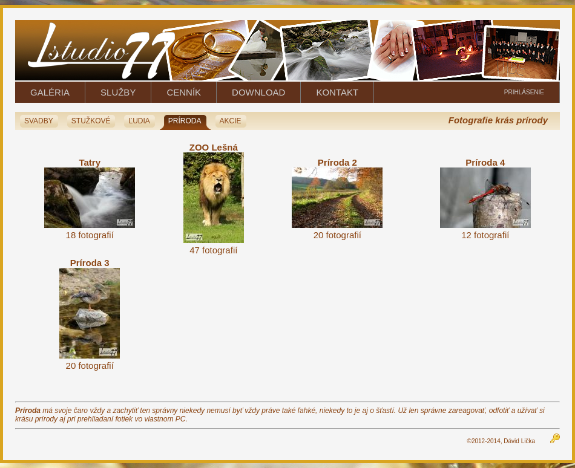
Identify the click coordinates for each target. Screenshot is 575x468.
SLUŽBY (118, 92)
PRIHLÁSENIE (524, 92)
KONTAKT (337, 92)
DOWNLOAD (258, 92)
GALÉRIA (50, 92)
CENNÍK (183, 92)
